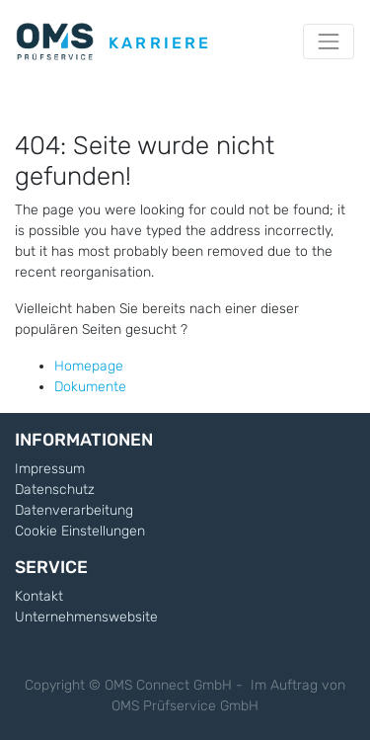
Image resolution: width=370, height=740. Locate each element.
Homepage (88, 366)
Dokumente (90, 386)
